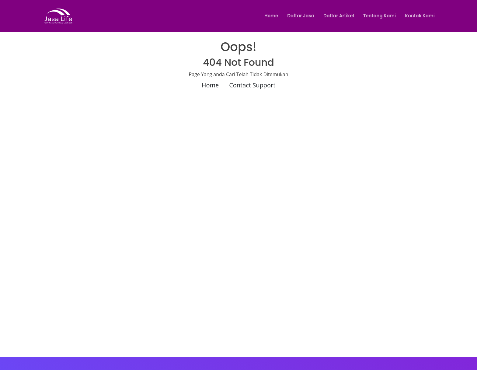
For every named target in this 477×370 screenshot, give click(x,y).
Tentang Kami (379, 15)
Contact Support (252, 85)
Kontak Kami (420, 15)
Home (271, 15)
